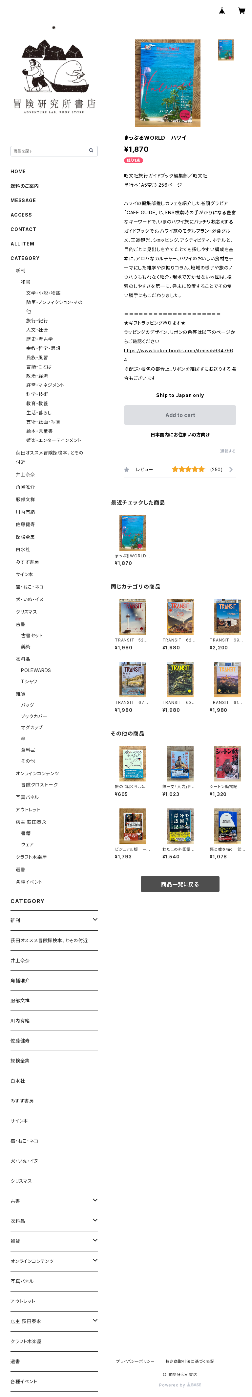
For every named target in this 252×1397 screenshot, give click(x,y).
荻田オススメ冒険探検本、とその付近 (49, 940)
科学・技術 (37, 394)
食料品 (28, 750)
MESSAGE (23, 200)
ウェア (27, 844)
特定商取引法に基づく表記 (190, 1361)
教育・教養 (37, 403)
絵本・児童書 (39, 431)
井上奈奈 (25, 474)
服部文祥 (25, 499)
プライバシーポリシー (135, 1361)
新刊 (21, 270)
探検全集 (25, 537)
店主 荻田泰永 (31, 822)
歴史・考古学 (39, 339)
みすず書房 (27, 562)
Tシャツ (29, 681)
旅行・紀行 (37, 320)
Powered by (180, 1385)
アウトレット (28, 809)
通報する (228, 451)
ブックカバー (34, 716)
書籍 (26, 833)
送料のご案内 (24, 186)
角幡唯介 (25, 487)
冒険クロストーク (39, 784)
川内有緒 (25, 512)
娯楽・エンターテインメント (53, 440)
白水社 (23, 549)
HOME (18, 171)
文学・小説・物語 (43, 293)
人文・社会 (37, 330)
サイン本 (24, 574)
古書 (21, 624)
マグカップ (32, 727)
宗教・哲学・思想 (43, 348)
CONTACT (23, 229)
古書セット (32, 635)
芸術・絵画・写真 (43, 422)
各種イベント (29, 882)
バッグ (27, 705)
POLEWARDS (36, 670)
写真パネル (27, 797)
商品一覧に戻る (180, 884)
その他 (28, 761)
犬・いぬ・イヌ (30, 599)
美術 (26, 646)
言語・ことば (39, 366)
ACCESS (21, 215)
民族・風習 (37, 357)
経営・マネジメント (45, 385)
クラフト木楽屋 (31, 857)
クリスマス (26, 612)
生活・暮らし (39, 412)
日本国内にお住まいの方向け (180, 434)
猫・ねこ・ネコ (30, 587)
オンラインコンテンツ (37, 773)
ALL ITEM (22, 243)
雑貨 (21, 694)
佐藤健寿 (25, 524)
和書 (26, 282)
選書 (21, 869)
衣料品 (23, 659)
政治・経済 (37, 376)
